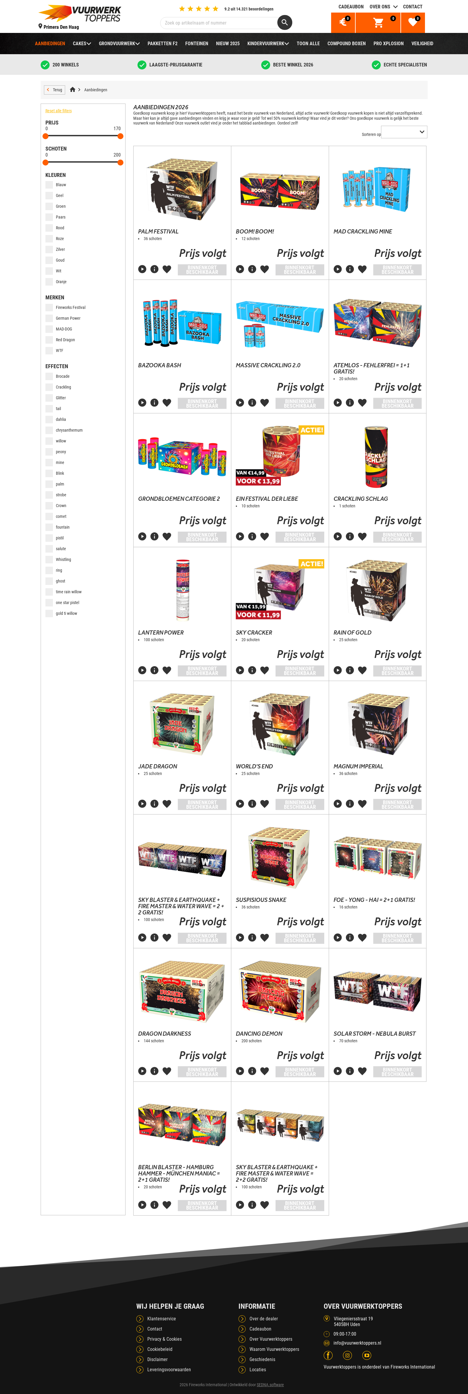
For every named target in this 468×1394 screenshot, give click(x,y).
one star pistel (62, 602)
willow (55, 441)
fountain (57, 527)
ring (53, 570)
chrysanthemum (64, 430)
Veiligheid (422, 43)
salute (55, 548)
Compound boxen (347, 43)
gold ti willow (61, 613)
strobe (55, 494)
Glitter (55, 397)
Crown (55, 505)
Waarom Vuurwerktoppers (274, 1349)
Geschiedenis (262, 1359)
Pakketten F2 (163, 43)
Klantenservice (161, 1319)
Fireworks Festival (65, 307)
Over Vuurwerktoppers (271, 1339)
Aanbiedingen (50, 43)
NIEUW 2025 (228, 43)
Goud (55, 260)
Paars (55, 217)
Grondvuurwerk (117, 43)
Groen (55, 206)
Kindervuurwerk (265, 43)
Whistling (58, 559)
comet (55, 516)
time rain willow (63, 591)
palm (54, 484)
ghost (55, 581)
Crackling (58, 387)
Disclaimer (157, 1359)
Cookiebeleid (159, 1349)
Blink (54, 473)
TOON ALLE (308, 43)
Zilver (55, 249)
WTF (54, 350)
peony (55, 451)
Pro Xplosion (389, 43)
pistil (54, 537)
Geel (54, 195)
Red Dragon (60, 339)
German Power (62, 318)
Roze (54, 238)
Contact (413, 7)
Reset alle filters (58, 110)
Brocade (57, 376)
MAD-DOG (58, 329)
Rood (54, 227)
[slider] (46, 136)
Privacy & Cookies (164, 1339)
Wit (53, 270)
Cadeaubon (351, 7)
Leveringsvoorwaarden (169, 1369)
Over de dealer (264, 1319)
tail (53, 408)
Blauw (55, 184)
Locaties (258, 1369)
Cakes (79, 43)
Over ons (380, 7)
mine (54, 462)
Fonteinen (196, 43)
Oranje (56, 281)
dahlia (55, 419)
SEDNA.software (270, 1384)
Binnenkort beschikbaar (202, 269)
